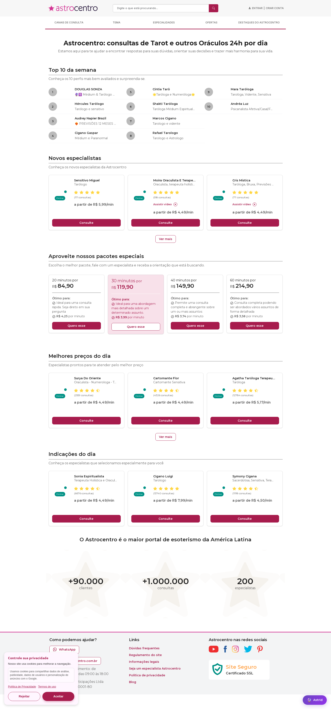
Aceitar (58, 696)
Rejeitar (24, 696)
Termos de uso (47, 686)
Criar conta (275, 8)
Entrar (257, 8)
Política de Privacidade (22, 686)
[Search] (161, 8)
